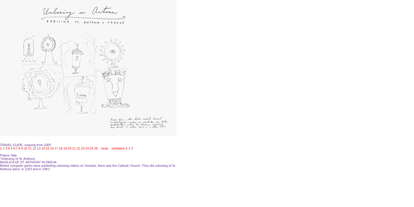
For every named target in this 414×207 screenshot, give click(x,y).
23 (83, 148)
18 (60, 148)
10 (25, 148)
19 (65, 148)
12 (34, 148)
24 (87, 148)
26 (96, 148)
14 (43, 148)
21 (74, 148)
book (104, 148)
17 (56, 148)
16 (52, 148)
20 (69, 148)
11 (30, 148)
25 (91, 148)
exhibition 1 (120, 148)
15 (47, 148)
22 (78, 148)
